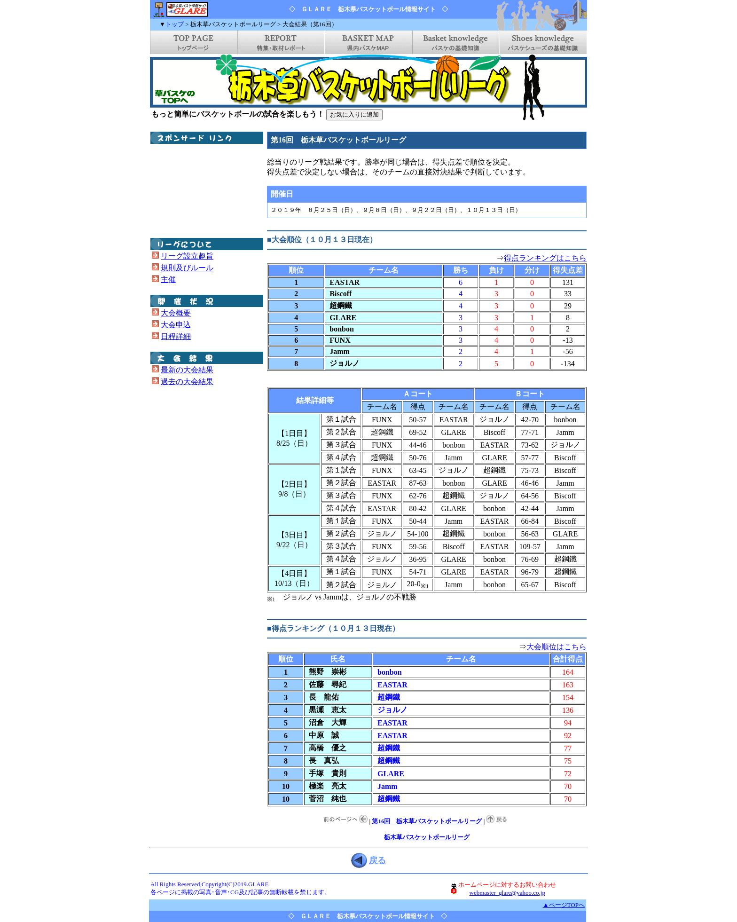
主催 (168, 280)
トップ (174, 24)
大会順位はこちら (556, 647)
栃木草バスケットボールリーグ (427, 837)
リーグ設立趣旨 (187, 256)
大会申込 (176, 325)
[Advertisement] (197, 191)
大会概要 (176, 313)
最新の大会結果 (187, 370)
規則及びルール (187, 268)
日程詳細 (176, 336)
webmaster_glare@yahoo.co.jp (507, 892)
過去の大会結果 (187, 382)
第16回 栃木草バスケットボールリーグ (427, 821)
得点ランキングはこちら (545, 258)
